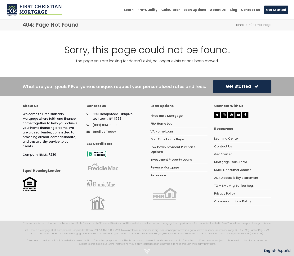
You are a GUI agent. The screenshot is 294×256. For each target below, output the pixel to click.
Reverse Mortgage (164, 167)
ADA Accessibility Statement (236, 178)
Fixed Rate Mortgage (166, 116)
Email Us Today (104, 131)
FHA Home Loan (162, 123)
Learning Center (226, 138)
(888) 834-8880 (104, 125)
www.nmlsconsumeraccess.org (215, 230)
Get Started (242, 86)
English (270, 250)
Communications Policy (232, 201)
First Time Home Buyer (167, 139)
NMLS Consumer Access (232, 170)
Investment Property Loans (171, 159)
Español (284, 250)
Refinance (158, 175)
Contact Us (223, 146)
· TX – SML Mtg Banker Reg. (248, 230)
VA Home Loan (161, 131)
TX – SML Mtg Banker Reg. (234, 185)
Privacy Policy (224, 193)
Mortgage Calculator (230, 162)
